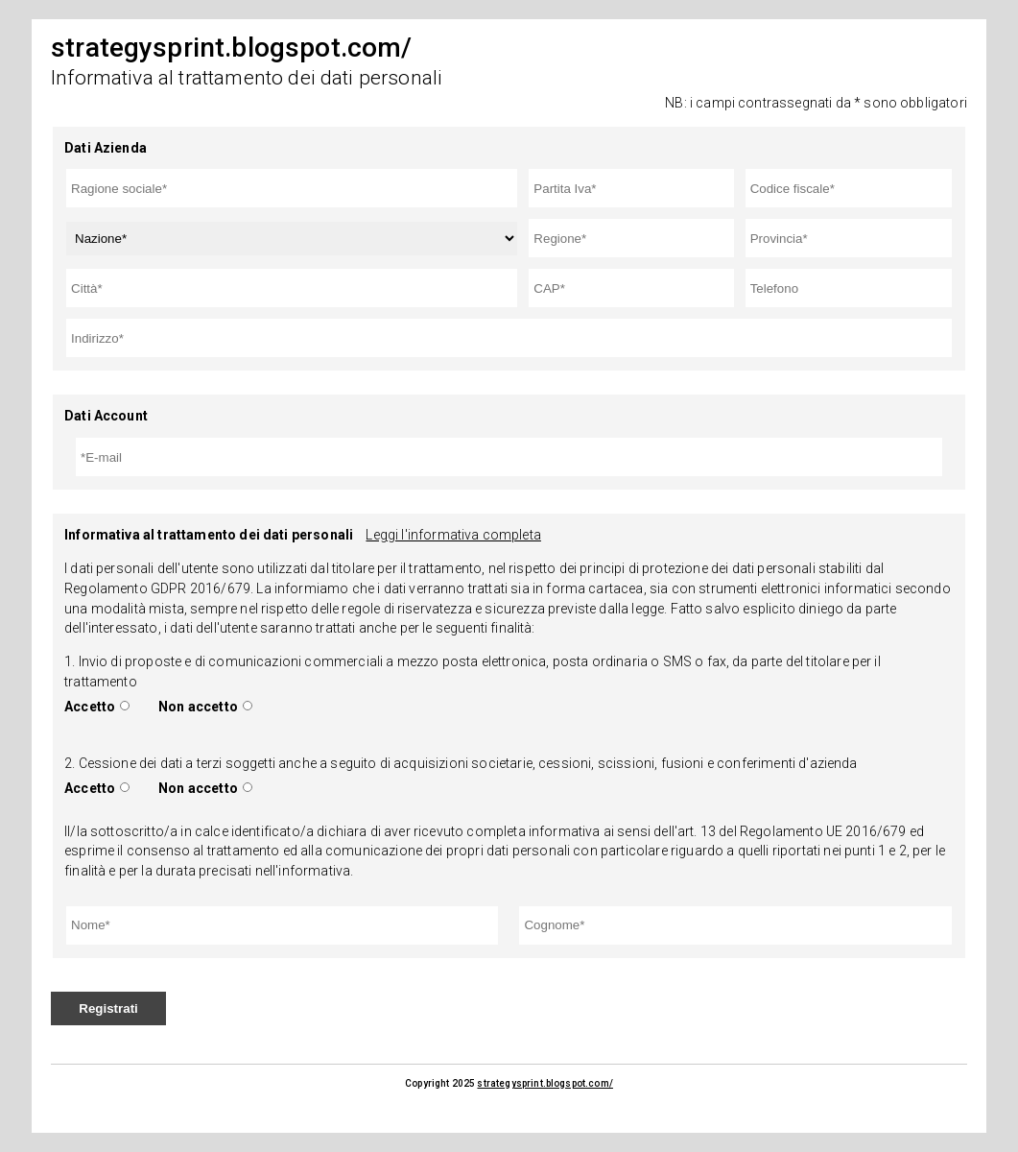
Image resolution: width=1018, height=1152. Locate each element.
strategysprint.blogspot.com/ (544, 1083)
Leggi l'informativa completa (453, 534)
